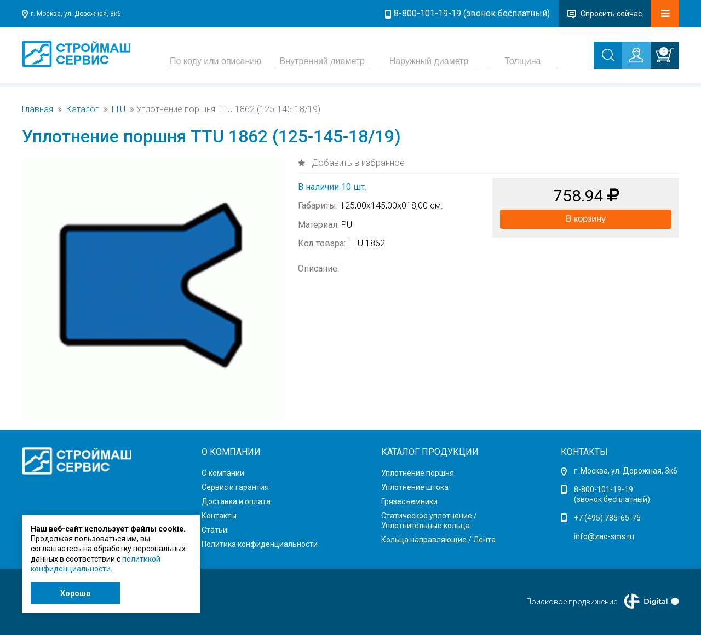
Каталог (82, 109)
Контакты (219, 515)
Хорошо (75, 593)
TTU (117, 109)
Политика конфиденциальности (260, 544)
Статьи (214, 530)
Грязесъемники (409, 501)
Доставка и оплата (236, 501)
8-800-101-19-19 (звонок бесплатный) (472, 13)
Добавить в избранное (357, 163)
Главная (37, 109)
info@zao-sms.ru (604, 536)
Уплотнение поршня (417, 473)
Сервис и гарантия (235, 487)
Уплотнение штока (415, 487)
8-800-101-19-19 (603, 489)
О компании (223, 473)
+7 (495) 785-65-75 (607, 517)
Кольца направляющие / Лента (438, 539)
